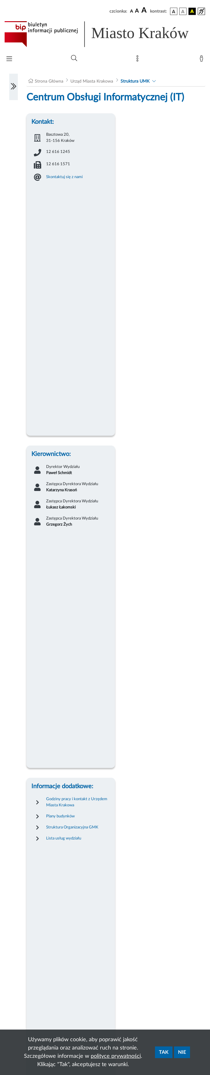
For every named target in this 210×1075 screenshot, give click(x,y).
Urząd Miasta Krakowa (91, 81)
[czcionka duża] (145, 10)
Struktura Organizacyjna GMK (72, 827)
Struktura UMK (135, 81)
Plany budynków (60, 816)
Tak (163, 1052)
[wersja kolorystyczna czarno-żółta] (192, 11)
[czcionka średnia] (137, 11)
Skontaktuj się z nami (64, 177)
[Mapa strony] (138, 60)
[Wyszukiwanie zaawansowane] (74, 58)
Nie (182, 1052)
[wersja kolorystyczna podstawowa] (174, 11)
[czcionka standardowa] (131, 11)
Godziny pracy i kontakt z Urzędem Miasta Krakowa (76, 802)
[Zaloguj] (202, 60)
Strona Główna (49, 81)
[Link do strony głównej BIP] (105, 34)
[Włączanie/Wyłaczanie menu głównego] (9, 59)
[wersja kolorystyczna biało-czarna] (183, 11)
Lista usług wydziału (63, 838)
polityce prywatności (116, 1056)
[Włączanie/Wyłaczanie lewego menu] (13, 87)
